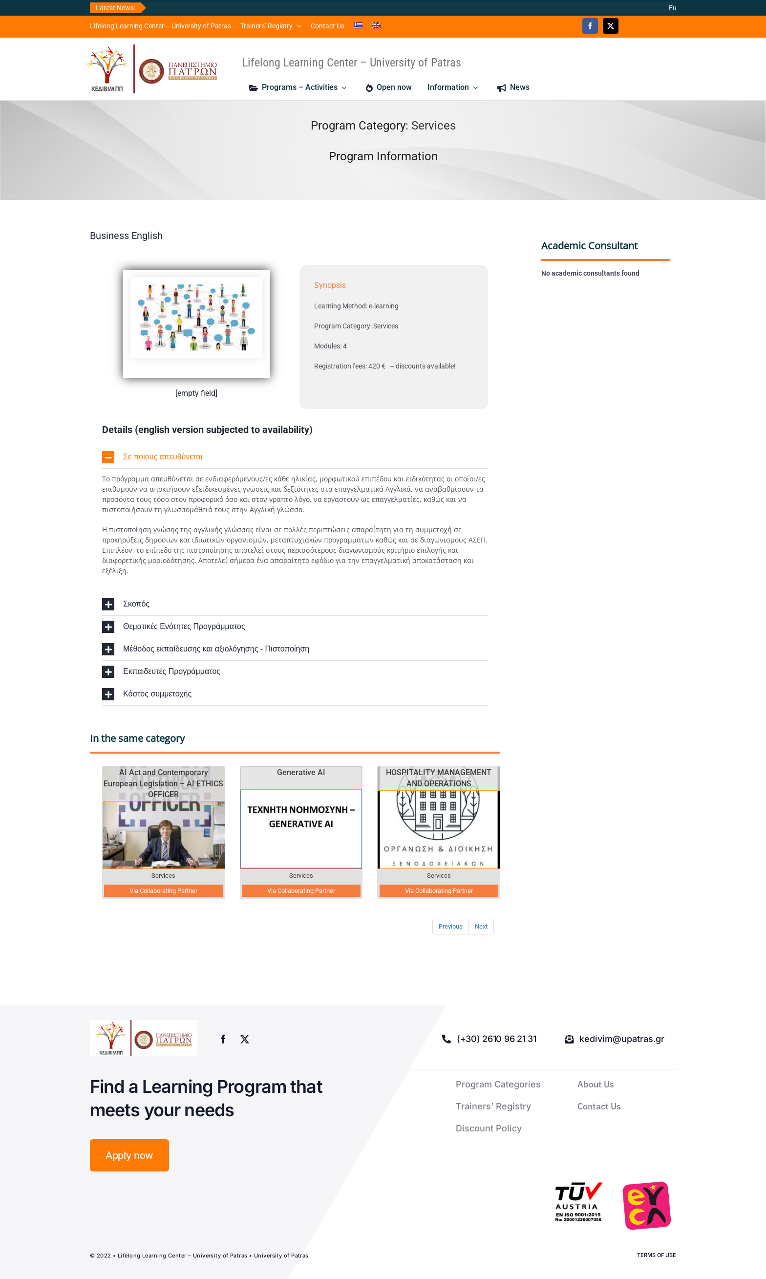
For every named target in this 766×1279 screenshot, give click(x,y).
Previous (451, 926)
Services (433, 125)
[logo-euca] (646, 1205)
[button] (295, 457)
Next (481, 926)
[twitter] (610, 26)
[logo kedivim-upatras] (151, 68)
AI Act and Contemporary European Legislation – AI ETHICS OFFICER (163, 783)
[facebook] (590, 26)
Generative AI (301, 772)
